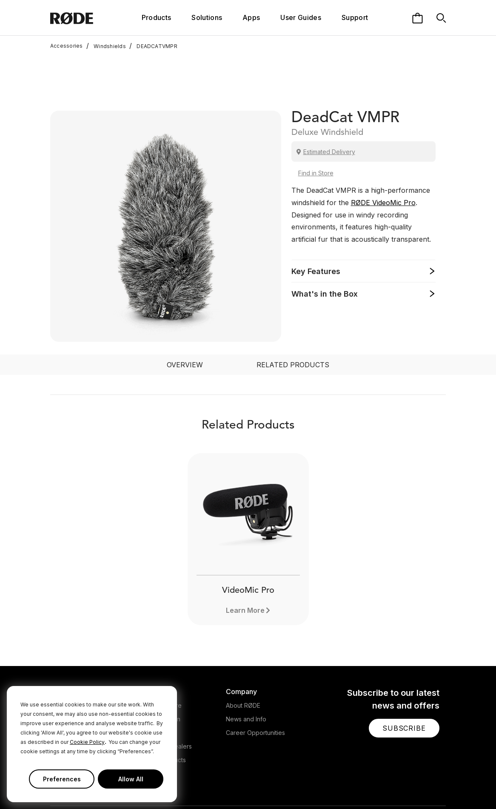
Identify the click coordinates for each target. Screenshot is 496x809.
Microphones (68, 649)
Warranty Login (159, 662)
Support (355, 17)
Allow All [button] (130, 779)
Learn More (245, 554)
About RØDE (243, 649)
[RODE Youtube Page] (400, 785)
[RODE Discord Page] (441, 785)
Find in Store (316, 116)
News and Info (246, 662)
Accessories (66, 46)
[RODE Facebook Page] (359, 785)
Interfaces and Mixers (80, 676)
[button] (404, 672)
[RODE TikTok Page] (414, 785)
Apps (251, 17)
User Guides (300, 17)
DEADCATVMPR (153, 46)
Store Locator (157, 676)
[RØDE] (83, 17)
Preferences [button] (62, 779)
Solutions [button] (206, 17)
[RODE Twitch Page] (427, 785)
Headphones (68, 662)
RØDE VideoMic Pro (383, 146)
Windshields (106, 46)
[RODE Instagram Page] (387, 785)
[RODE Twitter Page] (373, 785)
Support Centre (160, 649)
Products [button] (156, 17)
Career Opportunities (255, 676)
